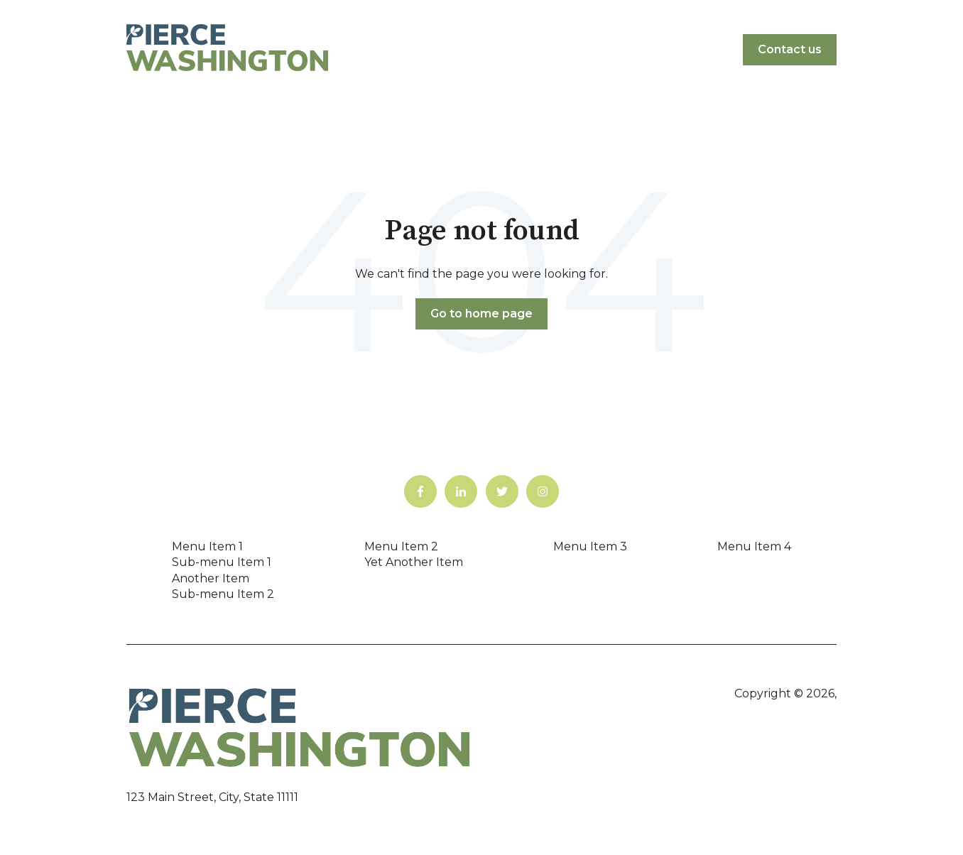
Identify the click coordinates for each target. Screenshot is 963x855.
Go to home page (481, 313)
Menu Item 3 (590, 546)
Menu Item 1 (207, 546)
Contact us (790, 49)
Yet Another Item (413, 562)
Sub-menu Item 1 (221, 562)
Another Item (210, 578)
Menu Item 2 (401, 546)
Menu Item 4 (754, 546)
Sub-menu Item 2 (223, 594)
